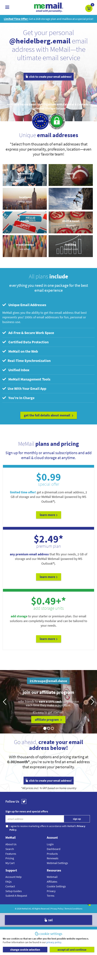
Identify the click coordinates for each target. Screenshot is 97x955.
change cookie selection (25, 949)
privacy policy (53, 942)
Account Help (13, 877)
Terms (50, 895)
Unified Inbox (15, 370)
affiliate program (48, 719)
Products (52, 853)
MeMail (25, 908)
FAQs (8, 881)
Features (10, 853)
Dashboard (53, 849)
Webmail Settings (57, 863)
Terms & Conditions (73, 908)
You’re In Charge (18, 397)
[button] (88, 8)
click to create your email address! (49, 76)
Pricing (9, 858)
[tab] (48, 305)
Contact (10, 886)
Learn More (48, 515)
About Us (10, 844)
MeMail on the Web (20, 351)
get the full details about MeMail (48, 415)
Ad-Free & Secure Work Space (28, 332)
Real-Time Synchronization (26, 360)
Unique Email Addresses (24, 304)
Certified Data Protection (25, 342)
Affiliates (52, 881)
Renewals (52, 858)
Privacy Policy (57, 908)
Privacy (51, 891)
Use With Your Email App (24, 388)
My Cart (10, 863)
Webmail (52, 877)
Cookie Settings (56, 886)
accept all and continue (71, 949)
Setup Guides (13, 891)
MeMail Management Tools (26, 379)
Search (9, 849)
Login (50, 844)
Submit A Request (16, 895)
